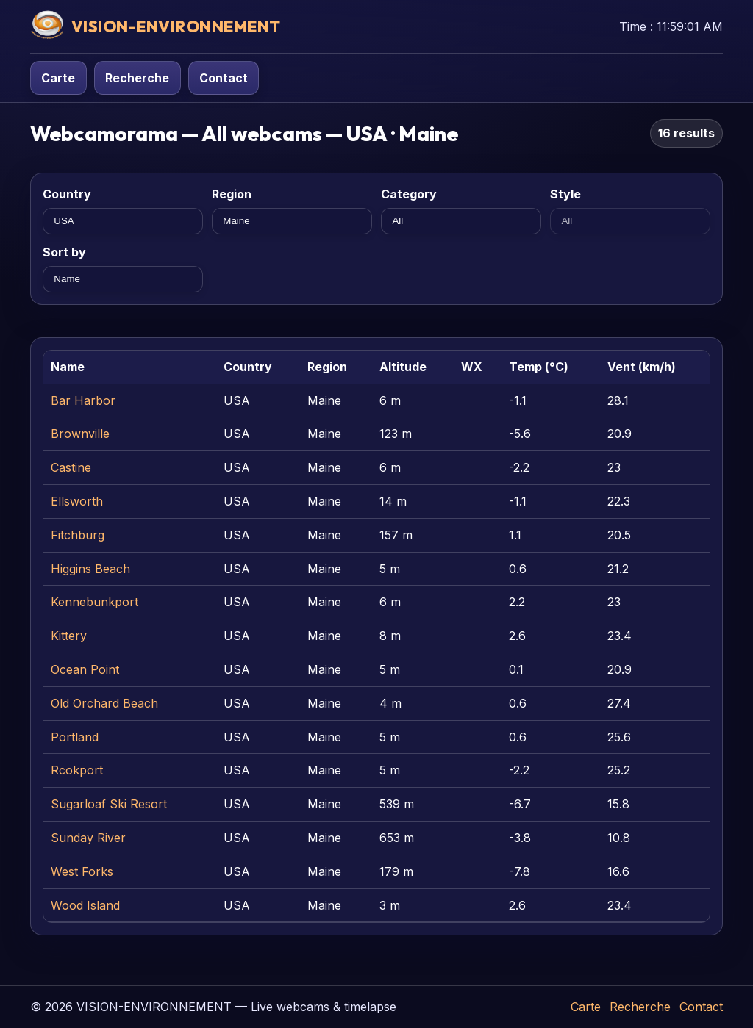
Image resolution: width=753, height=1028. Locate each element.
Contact (223, 78)
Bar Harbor (83, 400)
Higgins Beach (90, 568)
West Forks (82, 871)
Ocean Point (85, 669)
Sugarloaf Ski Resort (109, 804)
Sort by (64, 252)
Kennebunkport (94, 601)
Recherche (137, 78)
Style (565, 194)
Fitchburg (77, 535)
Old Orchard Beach (104, 703)
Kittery (69, 635)
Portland (75, 737)
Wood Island (85, 905)
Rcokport (77, 770)
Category (409, 194)
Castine (71, 467)
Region (231, 194)
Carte (58, 78)
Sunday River (88, 837)
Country (67, 194)
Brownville (80, 433)
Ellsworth (77, 501)
